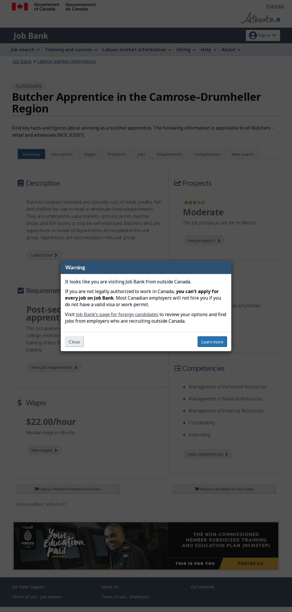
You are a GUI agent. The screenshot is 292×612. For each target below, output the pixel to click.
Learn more (212, 341)
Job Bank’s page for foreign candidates (117, 314)
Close (74, 341)
